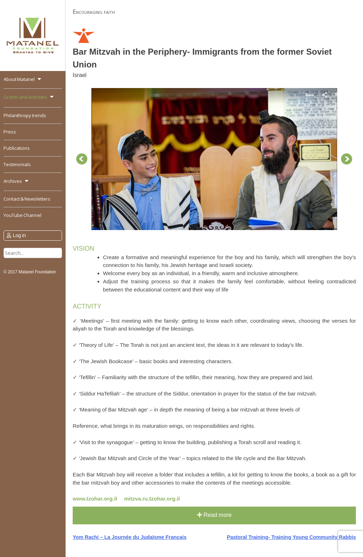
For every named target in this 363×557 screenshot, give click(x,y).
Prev (82, 159)
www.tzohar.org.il (95, 499)
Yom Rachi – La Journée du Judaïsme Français (129, 537)
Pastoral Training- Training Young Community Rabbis (291, 537)
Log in (19, 235)
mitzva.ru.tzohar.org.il (152, 499)
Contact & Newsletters (27, 199)
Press (10, 132)
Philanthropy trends (25, 115)
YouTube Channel (22, 215)
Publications (17, 148)
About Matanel (19, 79)
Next (346, 159)
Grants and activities (25, 97)
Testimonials (17, 164)
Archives (13, 181)
